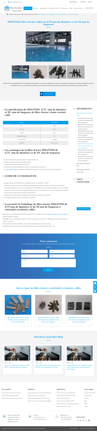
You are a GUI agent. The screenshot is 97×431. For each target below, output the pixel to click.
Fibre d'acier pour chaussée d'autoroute (68, 403)
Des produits (28, 8)
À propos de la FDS (54, 8)
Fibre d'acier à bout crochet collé (29, 14)
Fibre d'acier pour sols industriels (66, 393)
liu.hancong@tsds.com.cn (40, 419)
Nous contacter (78, 8)
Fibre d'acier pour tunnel (63, 406)
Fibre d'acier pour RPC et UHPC (65, 401)
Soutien (82, 2)
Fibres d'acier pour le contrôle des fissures (39, 393)
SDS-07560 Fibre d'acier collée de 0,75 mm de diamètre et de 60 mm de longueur (85, 152)
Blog (71, 8)
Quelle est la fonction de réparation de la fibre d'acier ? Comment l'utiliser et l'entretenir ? (16, 366)
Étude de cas (64, 8)
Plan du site (73, 428)
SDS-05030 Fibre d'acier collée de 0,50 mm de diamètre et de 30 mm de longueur (85, 120)
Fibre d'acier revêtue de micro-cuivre (85, 171)
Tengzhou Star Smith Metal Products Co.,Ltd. (21, 428)
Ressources (73, 2)
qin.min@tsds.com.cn (16, 2)
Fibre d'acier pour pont (63, 398)
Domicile (11, 14)
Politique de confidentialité (87, 428)
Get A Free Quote (83, 208)
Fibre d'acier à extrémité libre (85, 165)
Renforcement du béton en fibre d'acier (39, 398)
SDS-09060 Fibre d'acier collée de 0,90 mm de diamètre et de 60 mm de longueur (85, 158)
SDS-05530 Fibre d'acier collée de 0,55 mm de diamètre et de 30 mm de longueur (85, 127)
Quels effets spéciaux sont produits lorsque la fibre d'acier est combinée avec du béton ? (48, 366)
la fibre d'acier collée (11, 169)
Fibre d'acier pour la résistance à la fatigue (39, 401)
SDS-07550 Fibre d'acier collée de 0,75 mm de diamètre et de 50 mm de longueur (58, 14)
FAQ (85, 403)
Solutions (35, 8)
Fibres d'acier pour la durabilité (36, 395)
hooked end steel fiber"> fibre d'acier (55, 214)
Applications (43, 8)
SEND (48, 270)
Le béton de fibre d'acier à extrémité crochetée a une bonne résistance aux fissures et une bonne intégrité (79, 367)
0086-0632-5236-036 (66, 417)
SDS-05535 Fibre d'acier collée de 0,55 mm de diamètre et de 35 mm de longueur (85, 139)
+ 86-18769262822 (66, 419)
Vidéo (86, 406)
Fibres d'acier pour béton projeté (66, 395)
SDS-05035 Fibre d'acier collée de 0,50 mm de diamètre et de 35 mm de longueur (85, 133)
